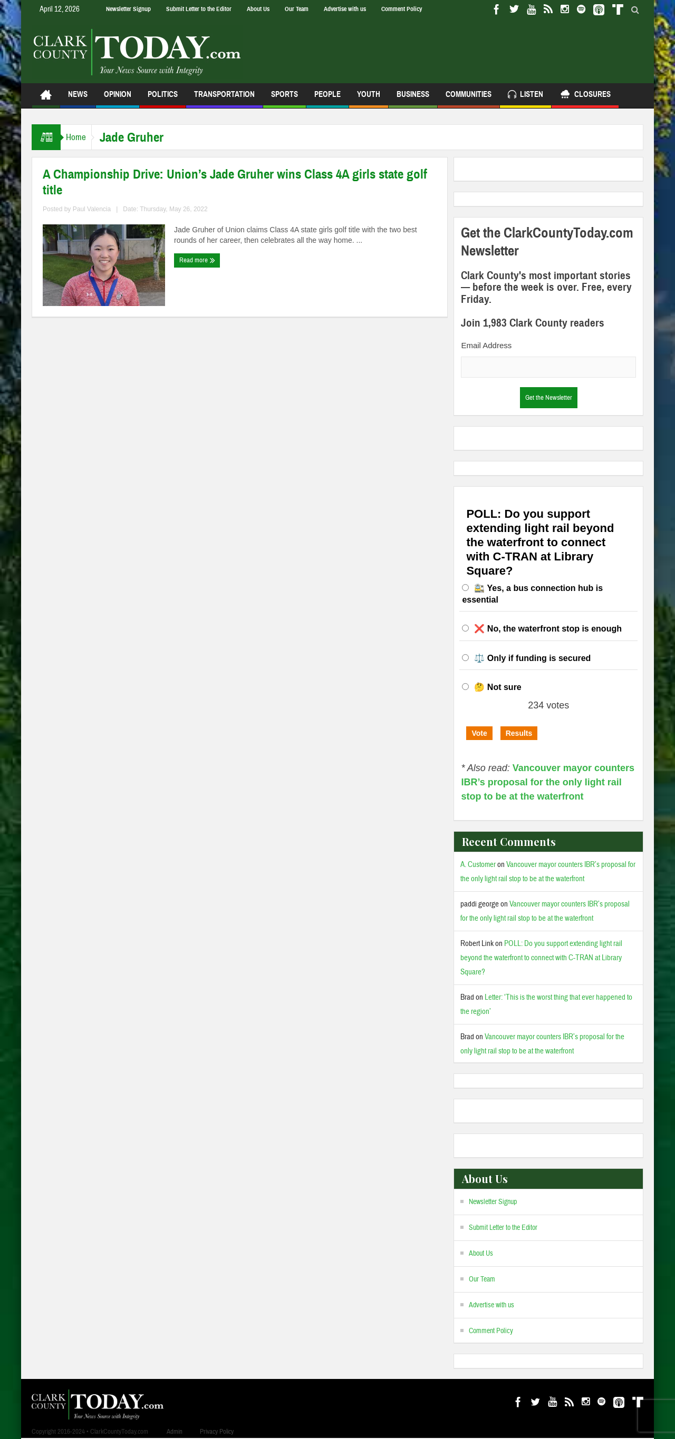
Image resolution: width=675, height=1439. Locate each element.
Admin (174, 1431)
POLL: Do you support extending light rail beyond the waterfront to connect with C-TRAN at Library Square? (541, 958)
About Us (258, 9)
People (327, 99)
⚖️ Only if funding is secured (532, 658)
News (77, 99)
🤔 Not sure (497, 687)
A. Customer (478, 865)
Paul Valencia (92, 209)
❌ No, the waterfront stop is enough (548, 628)
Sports (284, 99)
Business (413, 99)
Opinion (117, 99)
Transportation (224, 99)
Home (81, 137)
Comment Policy (401, 9)
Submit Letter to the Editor (199, 9)
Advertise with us (345, 9)
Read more (197, 260)
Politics (163, 99)
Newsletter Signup (128, 9)
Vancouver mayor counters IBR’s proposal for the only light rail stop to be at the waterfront (547, 782)
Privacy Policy (217, 1431)
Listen (525, 95)
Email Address (486, 345)
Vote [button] (479, 733)
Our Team (296, 9)
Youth (368, 99)
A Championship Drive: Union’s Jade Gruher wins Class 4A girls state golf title (235, 182)
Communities (468, 99)
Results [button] (519, 733)
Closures (585, 95)
